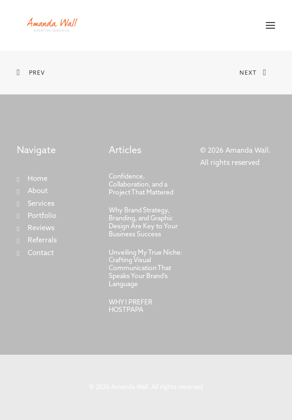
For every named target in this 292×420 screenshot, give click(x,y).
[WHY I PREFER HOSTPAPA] (146, 307)
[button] (270, 25)
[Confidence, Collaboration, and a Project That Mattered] (146, 185)
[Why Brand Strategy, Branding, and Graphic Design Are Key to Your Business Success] (146, 223)
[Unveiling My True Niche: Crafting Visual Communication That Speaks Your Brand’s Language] (146, 269)
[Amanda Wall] (52, 25)
